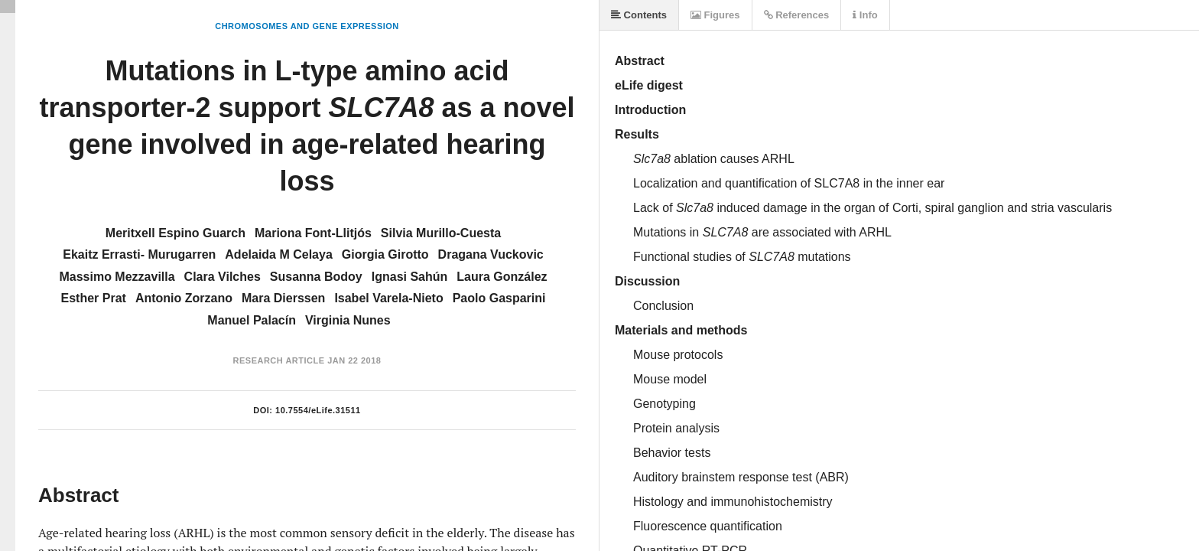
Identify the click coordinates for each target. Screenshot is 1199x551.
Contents (639, 15)
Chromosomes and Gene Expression (307, 26)
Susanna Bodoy (316, 276)
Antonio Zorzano (183, 298)
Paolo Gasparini (499, 298)
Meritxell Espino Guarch (175, 233)
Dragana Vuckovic (491, 254)
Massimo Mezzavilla (116, 276)
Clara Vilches (222, 276)
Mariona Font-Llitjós (313, 233)
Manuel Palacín (251, 320)
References (797, 15)
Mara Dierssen (283, 298)
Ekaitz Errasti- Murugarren (139, 254)
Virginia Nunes (348, 320)
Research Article (279, 360)
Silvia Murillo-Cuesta (441, 233)
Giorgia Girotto (385, 254)
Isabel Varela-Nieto (388, 298)
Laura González (502, 276)
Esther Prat (93, 298)
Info (865, 15)
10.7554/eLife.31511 (318, 410)
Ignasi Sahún (410, 276)
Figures (715, 15)
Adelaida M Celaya (279, 254)
